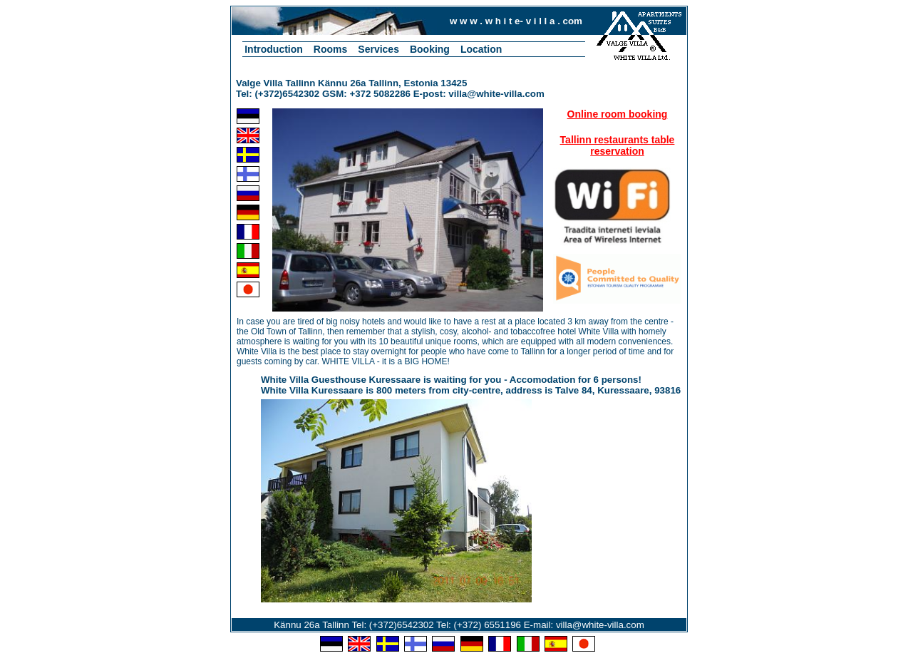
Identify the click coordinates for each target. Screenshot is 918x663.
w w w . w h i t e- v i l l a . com (516, 21)
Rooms (330, 49)
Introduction (273, 49)
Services (378, 49)
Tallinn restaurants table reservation (617, 145)
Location (481, 49)
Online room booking (617, 114)
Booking (430, 49)
